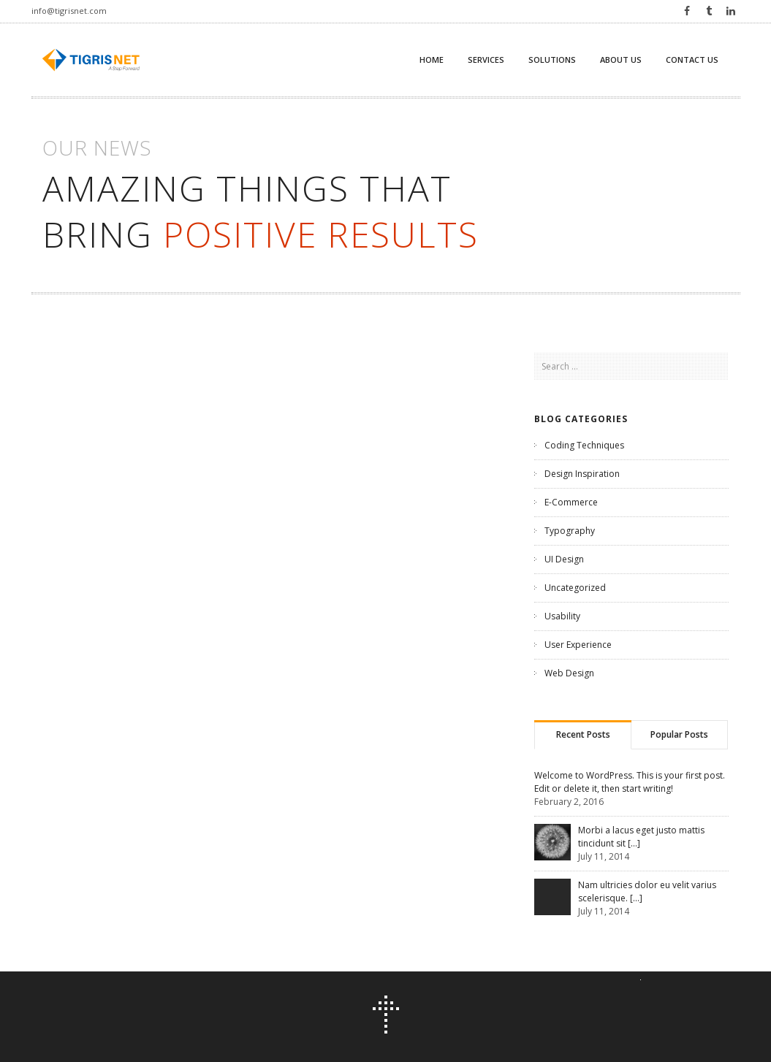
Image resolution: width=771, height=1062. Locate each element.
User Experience (578, 644)
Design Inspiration (582, 473)
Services (486, 59)
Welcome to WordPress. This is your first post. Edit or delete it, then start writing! (629, 782)
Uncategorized (575, 587)
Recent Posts (583, 734)
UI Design (564, 559)
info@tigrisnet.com (69, 10)
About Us (621, 59)
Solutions (552, 59)
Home (431, 59)
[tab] (582, 734)
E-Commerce (571, 502)
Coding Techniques (584, 445)
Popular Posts (679, 734)
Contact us (692, 59)
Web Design (569, 673)
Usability (562, 616)
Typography (569, 530)
